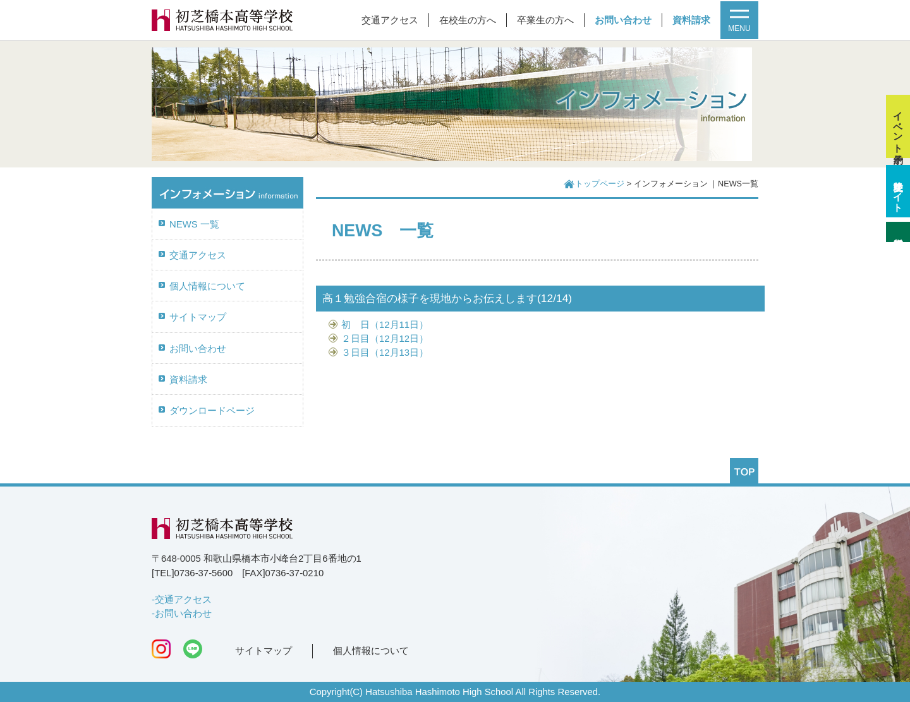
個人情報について (207, 286)
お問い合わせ (623, 20)
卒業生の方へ (545, 20)
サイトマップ (197, 317)
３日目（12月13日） (384, 353)
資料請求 (691, 20)
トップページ (599, 183)
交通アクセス (389, 20)
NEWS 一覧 (194, 224)
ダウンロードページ (212, 411)
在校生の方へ (467, 20)
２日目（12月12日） (384, 339)
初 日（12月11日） (384, 325)
